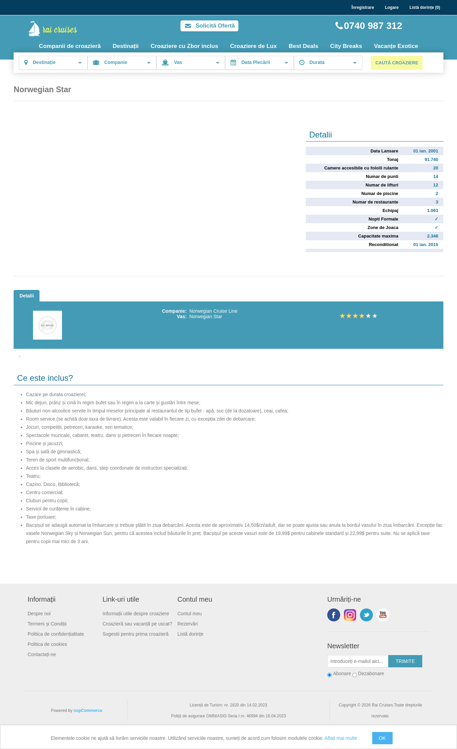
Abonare (342, 673)
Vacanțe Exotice (396, 46)
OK (382, 738)
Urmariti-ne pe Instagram (350, 614)
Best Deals (303, 46)
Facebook (333, 614)
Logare (391, 7)
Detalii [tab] (26, 295)
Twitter (366, 614)
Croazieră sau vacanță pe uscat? (137, 623)
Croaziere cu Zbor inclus (184, 46)
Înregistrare (362, 7)
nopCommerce (88, 710)
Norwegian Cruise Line (213, 311)
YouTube (382, 614)
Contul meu (189, 613)
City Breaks (346, 46)
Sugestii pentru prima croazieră (136, 634)
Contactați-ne (42, 654)
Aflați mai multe (341, 738)
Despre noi (39, 613)
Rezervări (187, 623)
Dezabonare (371, 673)
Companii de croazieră (69, 46)
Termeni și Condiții (47, 623)
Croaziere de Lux (253, 46)
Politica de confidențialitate (56, 634)
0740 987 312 (373, 25)
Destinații (126, 46)
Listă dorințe (190, 634)
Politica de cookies (47, 644)
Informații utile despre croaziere (136, 613)
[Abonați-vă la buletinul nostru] (358, 661)
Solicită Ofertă (215, 25)
